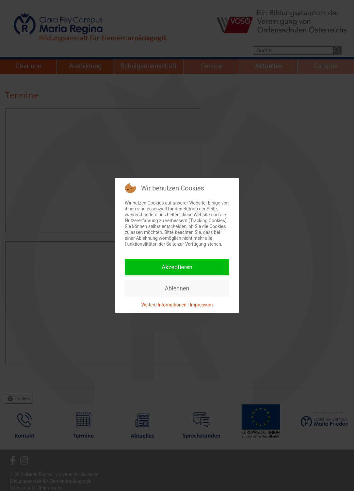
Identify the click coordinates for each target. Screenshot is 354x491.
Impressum (201, 304)
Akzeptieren (177, 267)
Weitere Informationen (163, 304)
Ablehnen (177, 288)
